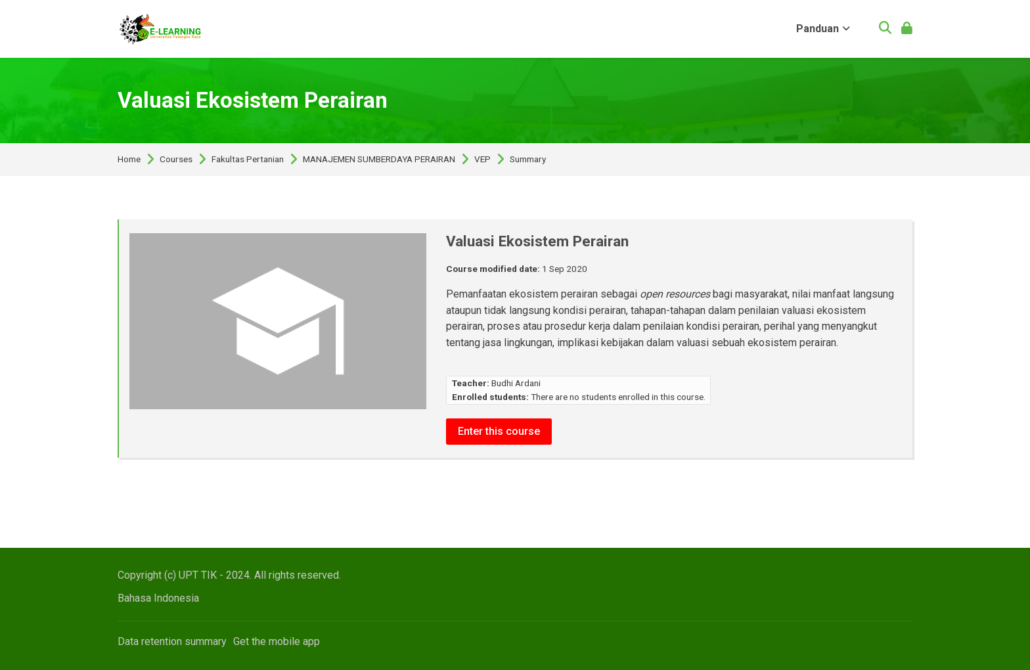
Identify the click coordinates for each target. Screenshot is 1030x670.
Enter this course (499, 431)
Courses (176, 159)
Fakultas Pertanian (248, 159)
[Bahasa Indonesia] (158, 598)
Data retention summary (172, 641)
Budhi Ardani (516, 383)
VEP (482, 159)
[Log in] (906, 29)
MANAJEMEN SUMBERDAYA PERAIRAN (379, 159)
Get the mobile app (276, 641)
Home (129, 159)
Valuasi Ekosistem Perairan (253, 100)
